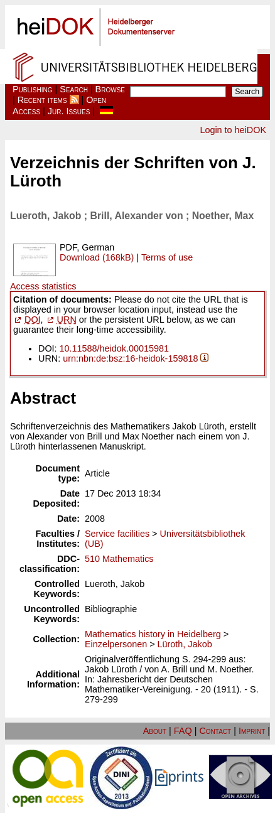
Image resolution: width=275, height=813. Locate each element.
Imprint (252, 731)
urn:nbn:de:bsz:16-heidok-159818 (130, 358)
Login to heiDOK (233, 130)
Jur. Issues (69, 111)
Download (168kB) (97, 257)
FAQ (183, 731)
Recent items (42, 100)
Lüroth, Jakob (185, 644)
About (154, 731)
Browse (110, 89)
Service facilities (117, 534)
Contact (215, 731)
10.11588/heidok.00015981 (114, 348)
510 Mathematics (119, 559)
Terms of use (167, 257)
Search (74, 89)
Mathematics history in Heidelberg (153, 634)
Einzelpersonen (116, 644)
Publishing (33, 89)
